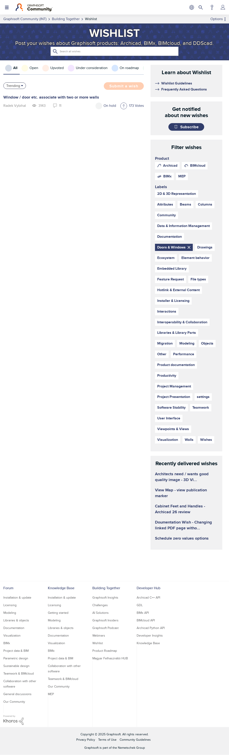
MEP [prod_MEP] (182, 176)
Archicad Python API (151, 628)
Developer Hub (148, 588)
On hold (110, 105)
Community (166, 215)
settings (203, 396)
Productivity (166, 375)
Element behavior (195, 257)
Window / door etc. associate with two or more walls (51, 97)
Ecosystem (166, 257)
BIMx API (143, 612)
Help (212, 7)
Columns (205, 204)
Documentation (169, 236)
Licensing (10, 605)
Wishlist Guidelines (176, 83)
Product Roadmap (104, 650)
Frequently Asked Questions (184, 89)
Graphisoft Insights (105, 597)
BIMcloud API (146, 620)
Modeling (186, 343)
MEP (51, 694)
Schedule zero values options (182, 538)
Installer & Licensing (173, 300)
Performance (183, 354)
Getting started (58, 612)
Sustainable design (16, 666)
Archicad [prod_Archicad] (170, 165)
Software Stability (171, 407)
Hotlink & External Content (178, 289)
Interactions (166, 311)
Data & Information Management (183, 225)
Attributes (165, 204)
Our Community (14, 701)
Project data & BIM (16, 650)
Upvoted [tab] (57, 67)
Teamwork (200, 407)
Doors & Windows (171, 247)
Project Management (174, 386)
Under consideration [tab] (92, 67)
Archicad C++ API (148, 597)
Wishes (206, 439)
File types (198, 279)
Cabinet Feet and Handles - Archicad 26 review (180, 509)
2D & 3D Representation (176, 193)
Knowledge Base (61, 588)
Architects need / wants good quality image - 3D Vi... (182, 477)
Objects (207, 343)
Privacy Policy (85, 739)
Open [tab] (34, 67)
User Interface (168, 418)
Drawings (204, 247)
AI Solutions (100, 612)
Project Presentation (173, 396)
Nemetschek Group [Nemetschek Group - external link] (131, 747)
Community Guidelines (135, 739)
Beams (185, 204)
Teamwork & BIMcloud (18, 673)
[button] (123, 106)
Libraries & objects (16, 620)
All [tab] (15, 67)
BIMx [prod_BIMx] (167, 176)
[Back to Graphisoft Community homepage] (34, 7)
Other (161, 354)
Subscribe (189, 127)
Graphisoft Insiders (105, 620)
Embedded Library (172, 268)
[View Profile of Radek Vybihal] (14, 105)
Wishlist (97, 643)
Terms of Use (107, 739)
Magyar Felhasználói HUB (110, 658)
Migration (165, 343)
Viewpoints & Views (173, 428)
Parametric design (15, 658)
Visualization (167, 439)
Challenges (100, 605)
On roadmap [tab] (129, 67)
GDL (140, 605)
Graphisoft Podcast (105, 628)
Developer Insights (150, 635)
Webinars (98, 635)
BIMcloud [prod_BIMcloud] (197, 165)
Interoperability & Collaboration (182, 322)
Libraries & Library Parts (176, 332)
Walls (189, 439)
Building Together (106, 588)
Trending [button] (13, 85)
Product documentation (176, 364)
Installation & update (17, 597)
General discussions (17, 694)
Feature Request (170, 279)
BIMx (6, 643)
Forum (8, 588)
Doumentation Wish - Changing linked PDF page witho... (183, 525)
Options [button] (216, 18)
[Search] (114, 51)
